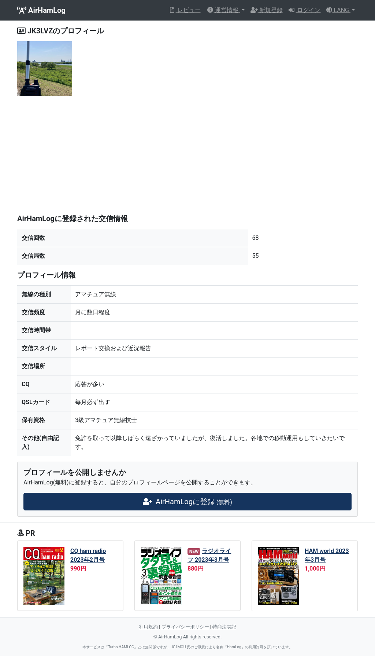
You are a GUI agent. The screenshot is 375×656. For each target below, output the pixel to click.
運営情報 (223, 10)
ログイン (305, 10)
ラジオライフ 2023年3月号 (209, 555)
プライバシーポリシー (185, 627)
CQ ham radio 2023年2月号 (88, 555)
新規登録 (266, 10)
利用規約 (148, 627)
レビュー (184, 10)
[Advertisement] (187, 157)
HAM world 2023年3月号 (327, 555)
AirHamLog (41, 10)
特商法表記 (224, 627)
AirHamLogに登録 (187, 501)
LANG (338, 10)
